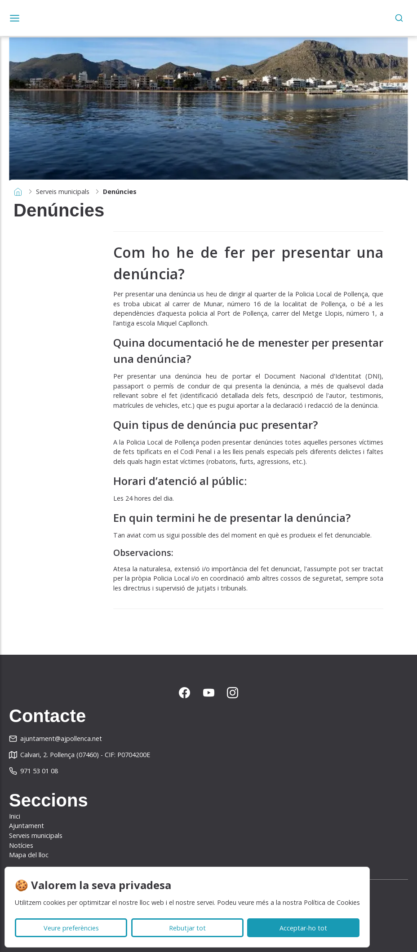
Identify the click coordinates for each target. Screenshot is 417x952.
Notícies (21, 845)
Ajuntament (26, 825)
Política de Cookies (332, 902)
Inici (14, 816)
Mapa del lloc (29, 855)
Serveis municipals (62, 191)
